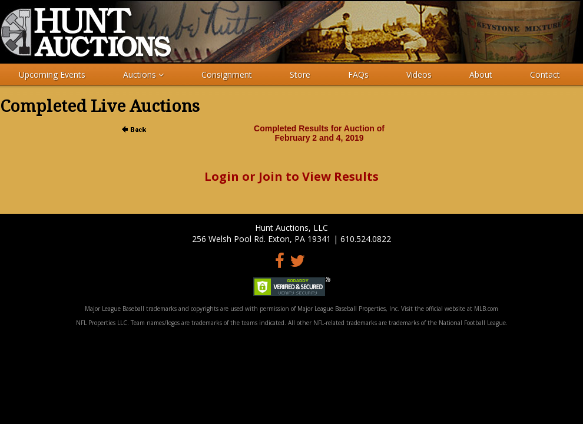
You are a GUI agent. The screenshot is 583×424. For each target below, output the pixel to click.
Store (300, 74)
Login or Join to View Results (291, 176)
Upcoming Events (52, 74)
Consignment (226, 74)
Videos (419, 74)
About (480, 74)
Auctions (143, 74)
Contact (545, 74)
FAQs (358, 74)
